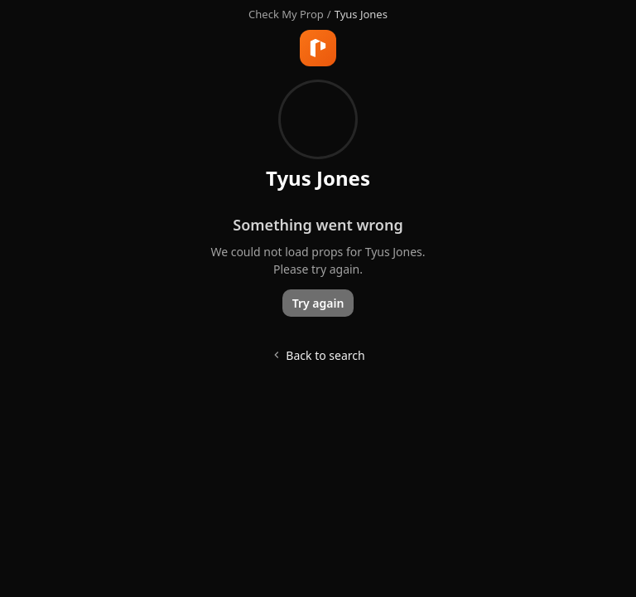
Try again (318, 303)
